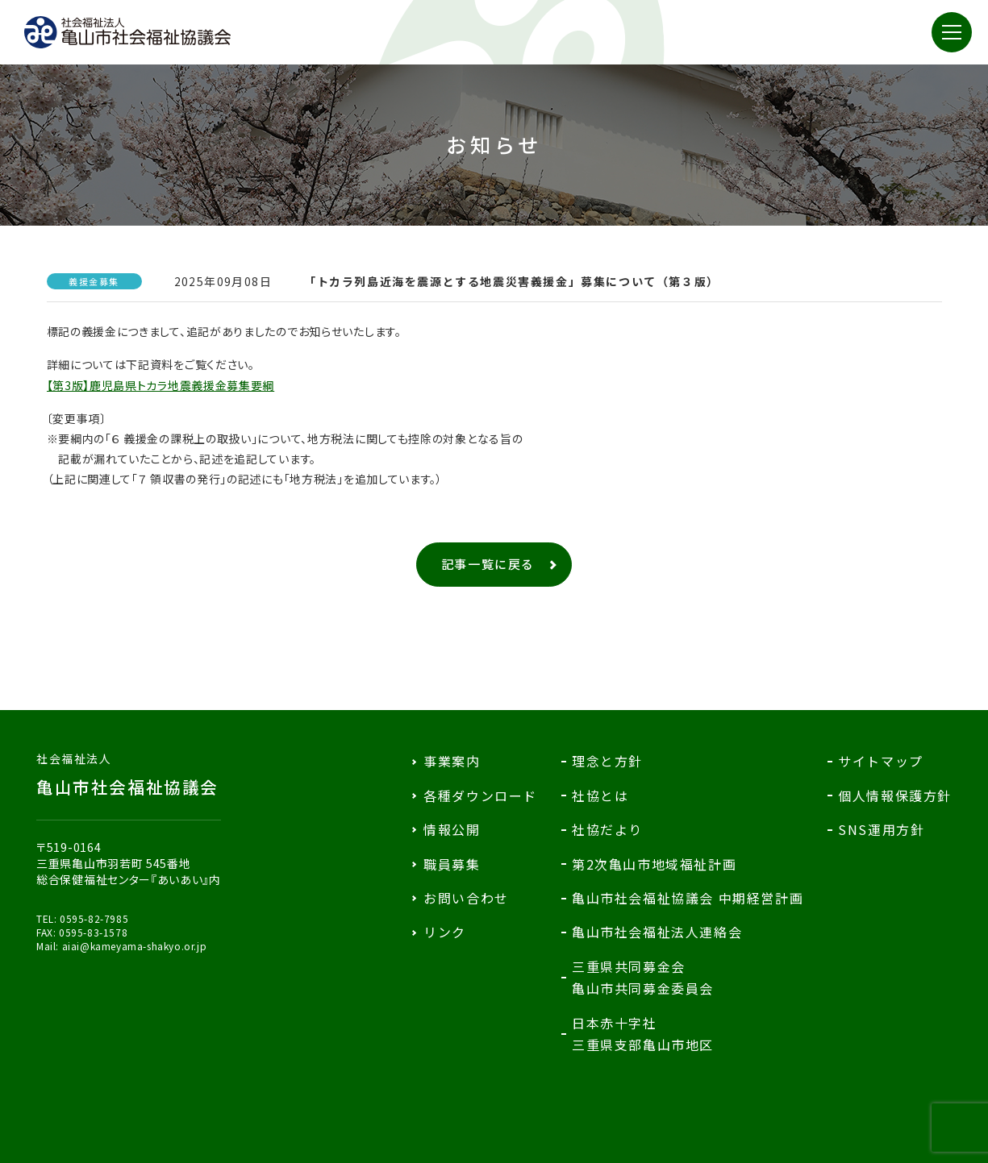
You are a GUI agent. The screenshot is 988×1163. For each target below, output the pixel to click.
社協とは (600, 795)
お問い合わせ (466, 898)
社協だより (607, 829)
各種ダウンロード (480, 795)
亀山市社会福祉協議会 (128, 774)
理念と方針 (607, 760)
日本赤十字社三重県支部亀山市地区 (643, 1033)
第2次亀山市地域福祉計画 (654, 864)
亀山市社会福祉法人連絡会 (657, 931)
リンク (444, 931)
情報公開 (451, 829)
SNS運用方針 (881, 829)
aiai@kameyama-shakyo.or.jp (134, 946)
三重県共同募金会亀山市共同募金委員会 (643, 977)
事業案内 (451, 760)
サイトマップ (880, 760)
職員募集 (451, 864)
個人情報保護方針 (895, 795)
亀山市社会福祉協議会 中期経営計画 (687, 898)
